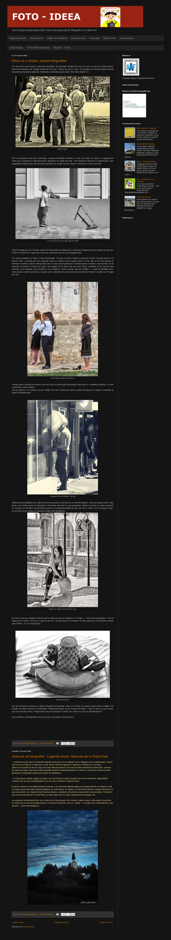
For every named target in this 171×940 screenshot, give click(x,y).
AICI (87, 72)
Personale (94, 38)
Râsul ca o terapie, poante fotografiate (39, 61)
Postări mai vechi (106, 922)
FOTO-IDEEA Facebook (38, 48)
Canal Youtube (16, 48)
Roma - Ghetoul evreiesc (146, 162)
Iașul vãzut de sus (144, 197)
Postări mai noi (18, 922)
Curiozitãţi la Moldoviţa (145, 144)
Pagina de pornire (17, 38)
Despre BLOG (36, 38)
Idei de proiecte (127, 38)
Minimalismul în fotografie (147, 128)
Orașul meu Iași (78, 38)
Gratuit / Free (109, 38)
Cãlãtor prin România (57, 38)
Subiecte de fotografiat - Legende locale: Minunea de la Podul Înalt (59, 756)
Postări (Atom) (28, 927)
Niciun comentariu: (47, 743)
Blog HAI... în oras (62, 48)
